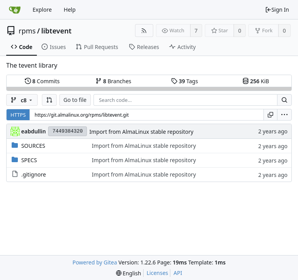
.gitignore (33, 174)
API (177, 272)
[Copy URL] (270, 115)
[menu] (284, 115)
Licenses (157, 272)
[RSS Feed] (144, 30)
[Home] (15, 10)
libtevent (56, 31)
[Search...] (284, 100)
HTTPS (18, 114)
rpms (27, 31)
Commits (42, 81)
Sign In (277, 9)
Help (70, 9)
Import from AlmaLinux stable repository (141, 131)
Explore (42, 9)
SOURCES (33, 145)
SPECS (29, 160)
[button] (49, 100)
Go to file (75, 99)
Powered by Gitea (95, 262)
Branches (113, 81)
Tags (184, 81)
